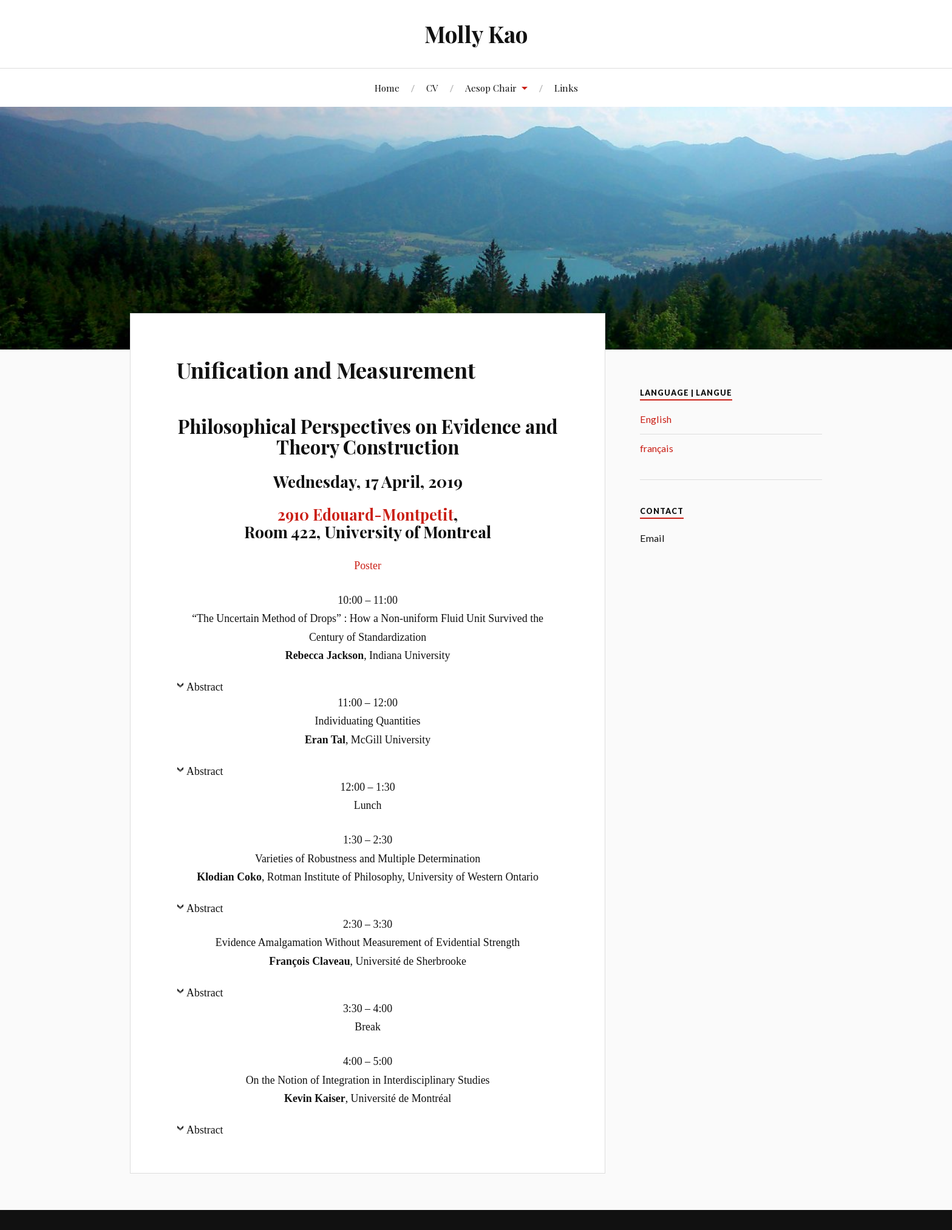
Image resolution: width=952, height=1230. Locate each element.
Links (566, 87)
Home (387, 87)
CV (432, 87)
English (656, 419)
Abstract (204, 687)
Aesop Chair (491, 87)
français (656, 448)
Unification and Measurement (360, 367)
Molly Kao (476, 33)
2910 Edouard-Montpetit (365, 514)
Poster (367, 565)
